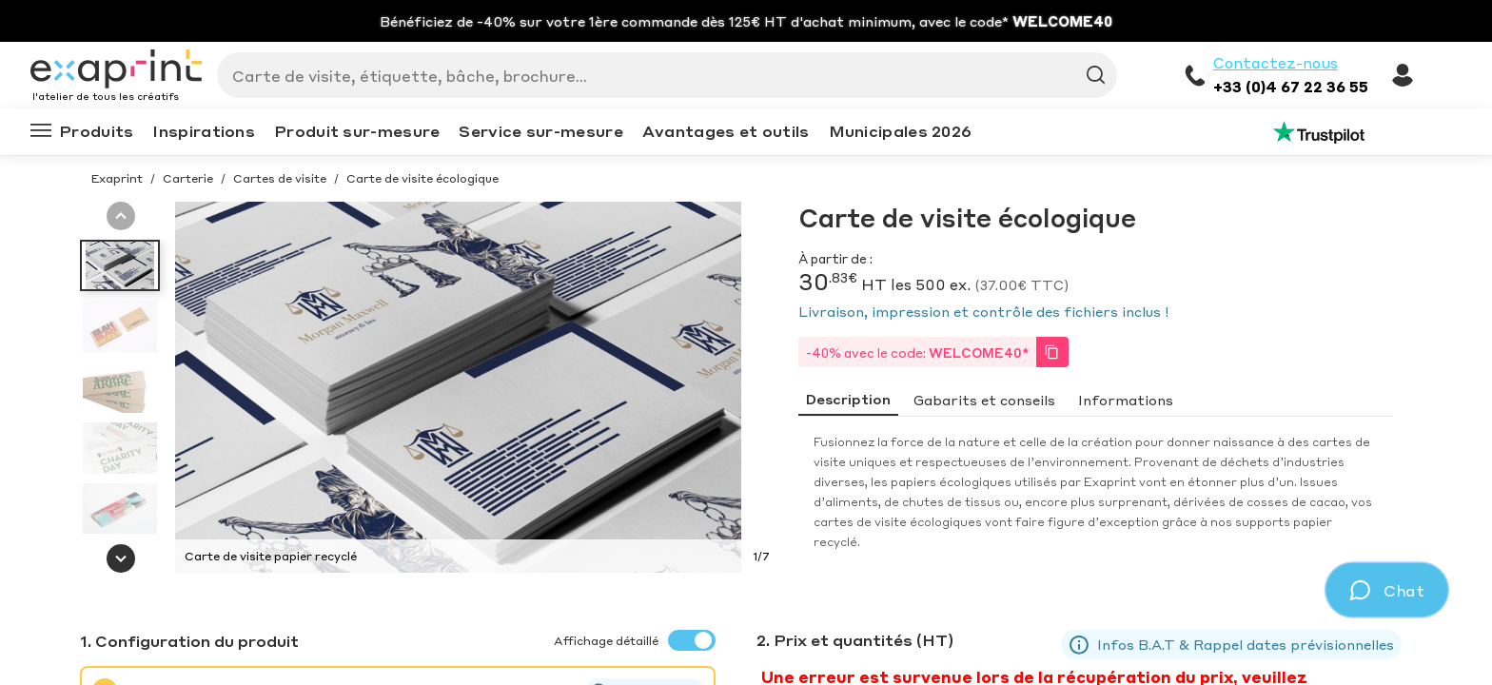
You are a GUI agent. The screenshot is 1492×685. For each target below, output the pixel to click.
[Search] (659, 75)
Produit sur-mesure (357, 131)
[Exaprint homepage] (116, 70)
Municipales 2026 (900, 131)
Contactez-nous (1275, 62)
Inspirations (203, 131)
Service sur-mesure (540, 131)
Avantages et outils (726, 131)
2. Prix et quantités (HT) (854, 640)
